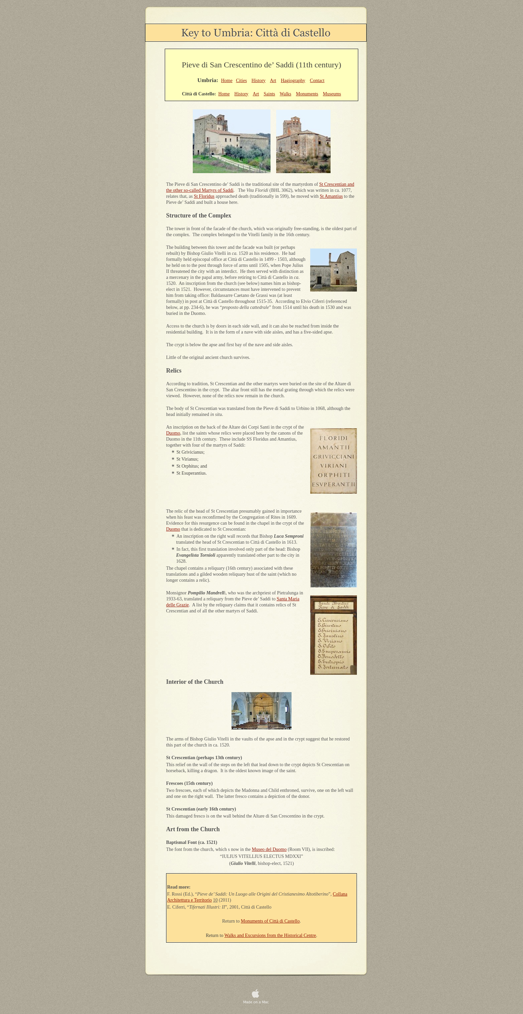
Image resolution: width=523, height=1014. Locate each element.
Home (226, 80)
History (258, 80)
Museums (332, 93)
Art (273, 80)
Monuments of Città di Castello (270, 921)
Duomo (173, 433)
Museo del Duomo (269, 849)
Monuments (307, 93)
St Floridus (204, 196)
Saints (269, 93)
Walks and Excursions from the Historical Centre (270, 935)
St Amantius (331, 196)
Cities (241, 80)
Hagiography (293, 80)
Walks (286, 93)
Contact (317, 80)
